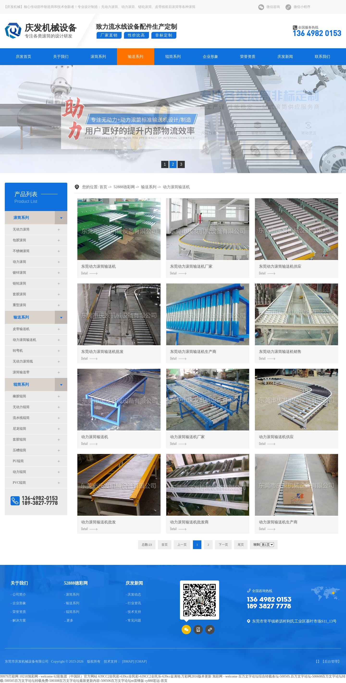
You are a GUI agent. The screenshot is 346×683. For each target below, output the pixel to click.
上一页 (182, 544)
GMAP (141, 661)
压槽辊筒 (19, 450)
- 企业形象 (18, 603)
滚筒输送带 (21, 372)
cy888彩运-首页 (156, 681)
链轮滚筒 (145, 7)
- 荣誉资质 (18, 612)
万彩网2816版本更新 (196, 676)
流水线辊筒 (21, 418)
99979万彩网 (9, 676)
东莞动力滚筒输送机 (98, 269)
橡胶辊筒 (19, 396)
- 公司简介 (18, 594)
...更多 (68, 620)
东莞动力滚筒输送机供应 (280, 269)
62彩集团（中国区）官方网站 (75, 676)
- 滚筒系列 (71, 594)
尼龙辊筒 (19, 428)
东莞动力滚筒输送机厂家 (191, 269)
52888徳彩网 (124, 187)
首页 (103, 187)
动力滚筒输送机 (24, 340)
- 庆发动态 (133, 594)
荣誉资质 (247, 56)
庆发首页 (23, 56)
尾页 (241, 544)
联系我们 (322, 56)
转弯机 (18, 350)
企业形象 (210, 56)
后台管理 (331, 661)
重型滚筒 (19, 305)
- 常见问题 (133, 620)
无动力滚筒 (109, 7)
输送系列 (135, 56)
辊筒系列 (173, 56)
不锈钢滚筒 (21, 251)
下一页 (223, 544)
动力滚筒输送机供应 (276, 440)
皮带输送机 (21, 329)
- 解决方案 (18, 620)
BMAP (128, 661)
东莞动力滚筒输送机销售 (280, 355)
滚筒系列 (98, 56)
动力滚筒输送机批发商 (189, 525)
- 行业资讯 (133, 603)
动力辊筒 (19, 472)
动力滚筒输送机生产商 (278, 525)
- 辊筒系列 (71, 612)
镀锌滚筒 (19, 272)
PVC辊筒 (19, 482)
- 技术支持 (133, 612)
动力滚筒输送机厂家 (187, 440)
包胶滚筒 (19, 240)
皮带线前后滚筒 (167, 7)
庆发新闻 (285, 56)
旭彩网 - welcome (224, 676)
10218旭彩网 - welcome (36, 676)
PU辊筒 (18, 461)
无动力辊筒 (21, 407)
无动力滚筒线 (23, 361)
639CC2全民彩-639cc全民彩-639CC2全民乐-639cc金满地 (139, 676)
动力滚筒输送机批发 (98, 525)
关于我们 (60, 56)
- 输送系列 (71, 603)
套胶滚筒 (19, 294)
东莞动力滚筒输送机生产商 (193, 355)
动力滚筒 (128, 7)
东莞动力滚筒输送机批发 (102, 355)
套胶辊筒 (19, 439)
